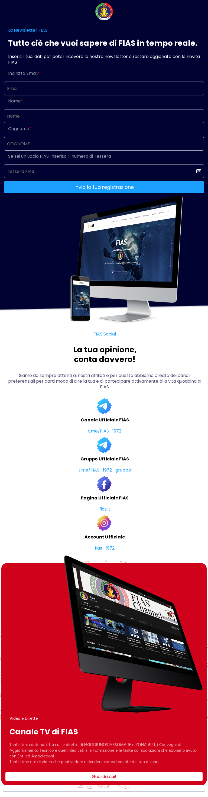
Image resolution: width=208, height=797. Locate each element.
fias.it (104, 509)
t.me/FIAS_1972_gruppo (105, 470)
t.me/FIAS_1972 (104, 431)
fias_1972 (105, 548)
